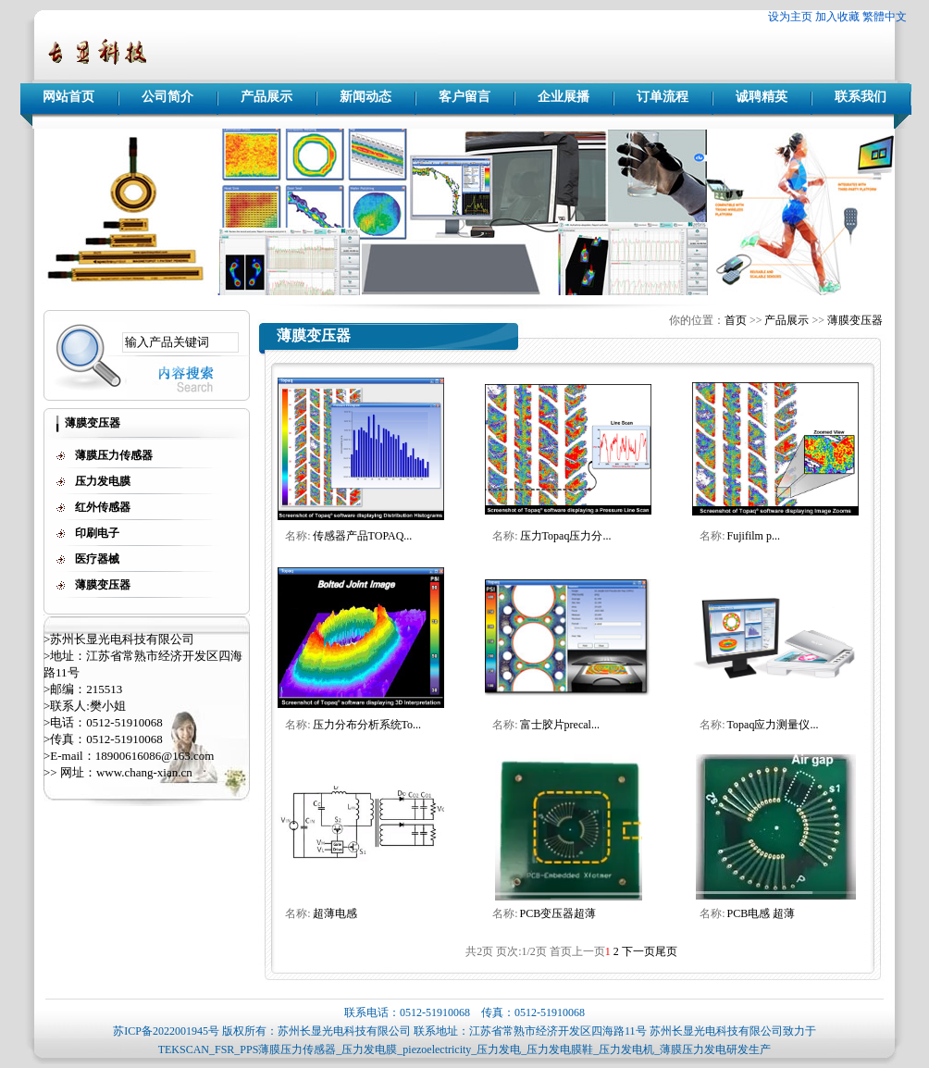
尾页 (666, 951)
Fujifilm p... (753, 535)
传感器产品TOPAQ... (363, 535)
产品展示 (266, 97)
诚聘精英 (761, 97)
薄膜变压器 (855, 320)
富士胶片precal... (560, 724)
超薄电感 (335, 913)
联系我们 (860, 97)
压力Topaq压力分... (566, 535)
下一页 (638, 951)
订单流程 (662, 97)
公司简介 (167, 97)
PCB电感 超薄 (761, 913)
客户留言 (464, 97)
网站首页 (68, 97)
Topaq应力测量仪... (773, 724)
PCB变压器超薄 (558, 913)
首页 (736, 320)
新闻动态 (365, 97)
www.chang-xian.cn (144, 772)
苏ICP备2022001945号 (166, 1031)
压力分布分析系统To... (367, 724)
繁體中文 (884, 16)
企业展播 (563, 97)
